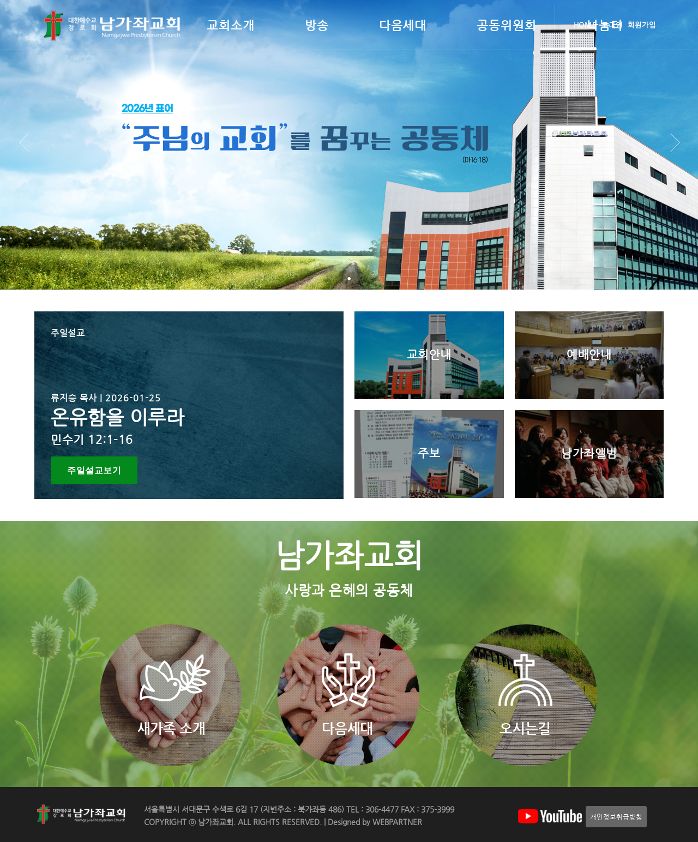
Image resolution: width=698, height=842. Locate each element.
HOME (585, 25)
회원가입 (642, 25)
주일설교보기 (94, 470)
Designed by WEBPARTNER (374, 822)
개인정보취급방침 (616, 817)
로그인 (612, 25)
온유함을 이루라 (117, 417)
